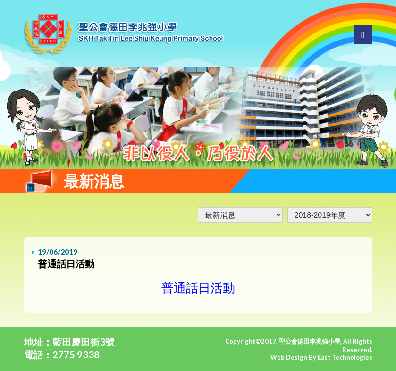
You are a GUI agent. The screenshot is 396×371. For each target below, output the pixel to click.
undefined (329, 215)
